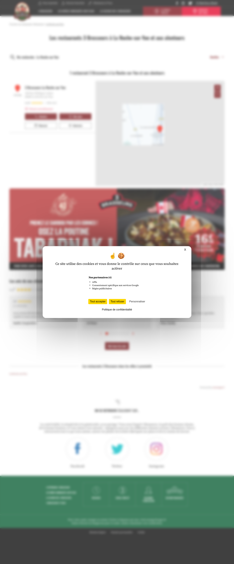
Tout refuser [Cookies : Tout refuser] (117, 301)
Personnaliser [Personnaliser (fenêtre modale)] (137, 301)
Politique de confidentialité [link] (117, 309)
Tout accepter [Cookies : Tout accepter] (97, 301)
